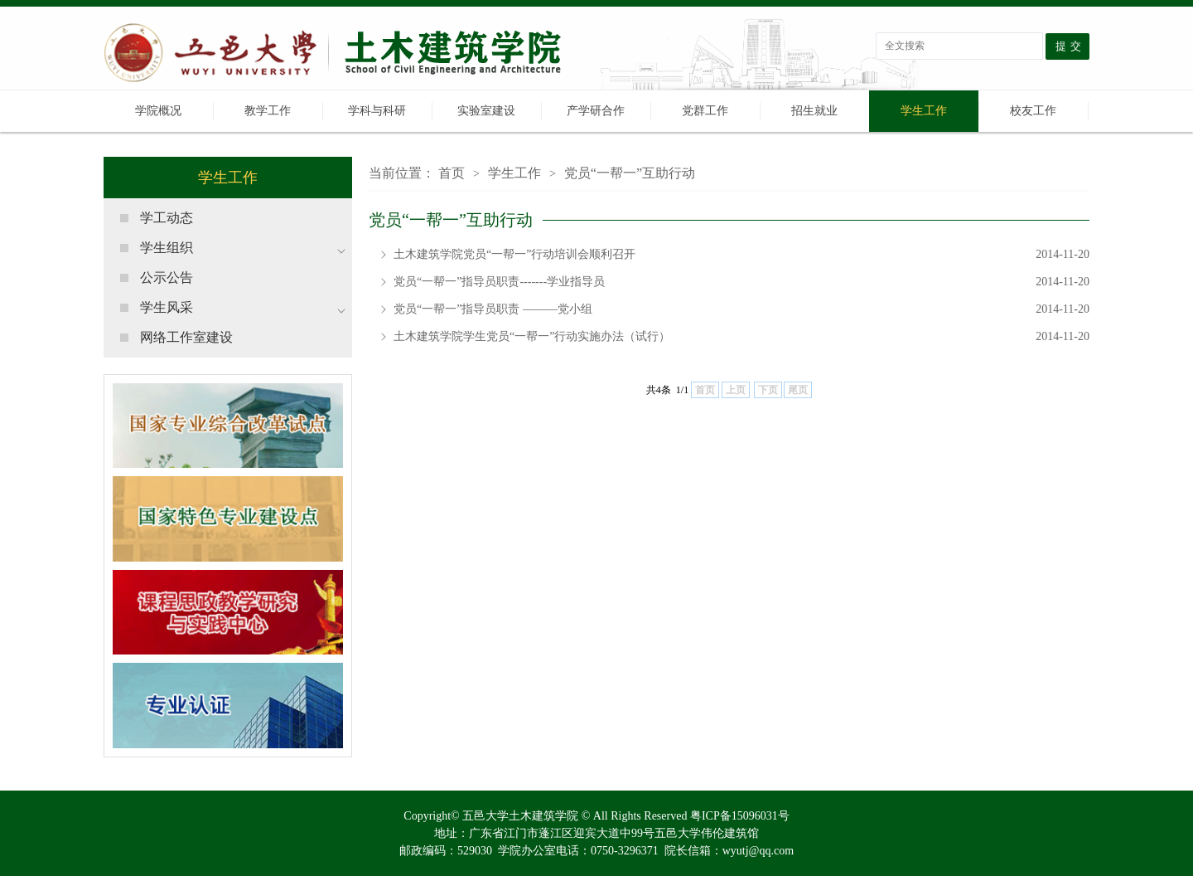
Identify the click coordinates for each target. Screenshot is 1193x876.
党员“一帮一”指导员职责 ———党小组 (741, 309)
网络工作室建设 (186, 337)
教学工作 (267, 111)
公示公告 (166, 277)
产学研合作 (596, 111)
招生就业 (814, 111)
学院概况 (158, 111)
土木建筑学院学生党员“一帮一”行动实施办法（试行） (741, 336)
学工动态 (166, 218)
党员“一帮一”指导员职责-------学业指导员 (741, 282)
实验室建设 (486, 111)
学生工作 (924, 111)
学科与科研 (377, 111)
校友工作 (1033, 111)
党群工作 (705, 111)
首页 (451, 173)
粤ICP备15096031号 (740, 816)
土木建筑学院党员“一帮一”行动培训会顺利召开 (741, 254)
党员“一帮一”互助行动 (629, 173)
